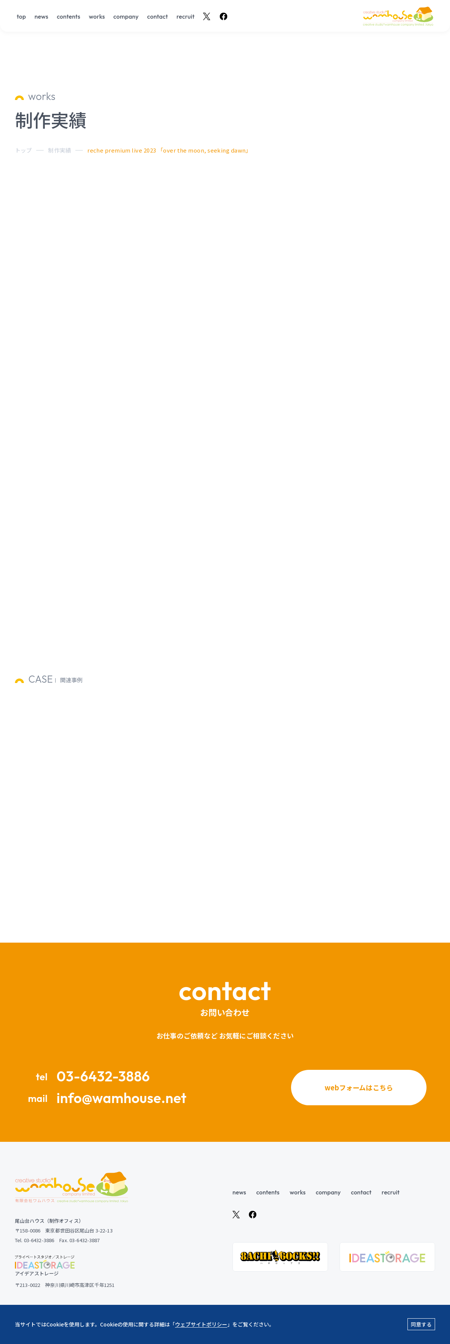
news (41, 16)
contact (157, 16)
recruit (185, 16)
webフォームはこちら (359, 1087)
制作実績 (59, 150)
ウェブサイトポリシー (201, 1324)
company (126, 16)
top (21, 16)
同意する (421, 1324)
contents (68, 16)
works (97, 16)
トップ (23, 150)
